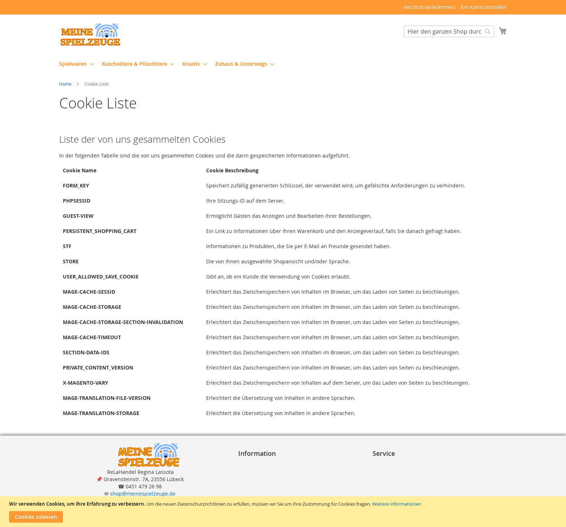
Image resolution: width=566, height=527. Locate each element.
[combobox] (449, 31)
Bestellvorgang (393, 464)
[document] (284, 512)
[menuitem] (74, 63)
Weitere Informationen (396, 504)
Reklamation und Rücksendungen (416, 486)
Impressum (254, 464)
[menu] (283, 63)
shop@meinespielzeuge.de (142, 493)
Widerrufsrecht (259, 486)
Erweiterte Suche (396, 493)
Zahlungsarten (393, 471)
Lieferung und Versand (403, 478)
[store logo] (90, 34)
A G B (247, 471)
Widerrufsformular (263, 493)
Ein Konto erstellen (484, 7)
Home (66, 84)
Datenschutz (256, 478)
